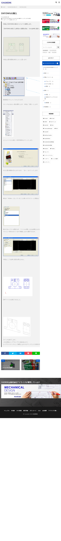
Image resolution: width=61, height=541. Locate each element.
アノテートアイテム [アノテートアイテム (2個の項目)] (48, 155)
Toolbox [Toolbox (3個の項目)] (53, 148)
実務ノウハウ (48, 77)
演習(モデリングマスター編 (51, 97)
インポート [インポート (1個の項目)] (46, 158)
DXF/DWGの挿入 (22, 7)
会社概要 (44, 410)
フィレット (45, 52)
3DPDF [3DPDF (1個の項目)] (45, 121)
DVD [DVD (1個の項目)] (57, 128)
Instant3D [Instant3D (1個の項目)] (46, 131)
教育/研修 (25, 410)
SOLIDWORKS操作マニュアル (19, 18)
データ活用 (9, 19)
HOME (3, 7)
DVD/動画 (19, 410)
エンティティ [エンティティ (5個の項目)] (47, 162)
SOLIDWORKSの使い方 (12, 7)
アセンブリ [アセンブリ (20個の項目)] (46, 152)
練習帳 (48, 102)
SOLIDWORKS (45, 50)
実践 (48, 94)
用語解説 (47, 107)
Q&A (39, 410)
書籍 (46, 90)
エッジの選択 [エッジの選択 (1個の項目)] (55, 158)
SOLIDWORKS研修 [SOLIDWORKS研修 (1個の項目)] (48, 145)
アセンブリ (49, 81)
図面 (48, 86)
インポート (4, 19)
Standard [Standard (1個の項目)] (46, 148)
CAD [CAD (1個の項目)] (52, 125)
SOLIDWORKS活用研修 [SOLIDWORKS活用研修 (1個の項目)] (49, 141)
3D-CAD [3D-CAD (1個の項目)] (52, 118)
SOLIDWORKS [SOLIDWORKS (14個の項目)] (47, 138)
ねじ (49, 52)
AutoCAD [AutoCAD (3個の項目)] (46, 125)
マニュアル (54, 52)
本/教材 (13, 410)
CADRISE (35, 414)
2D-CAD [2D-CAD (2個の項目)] (46, 118)
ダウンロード (33, 410)
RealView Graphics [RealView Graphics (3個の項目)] (48, 135)
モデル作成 (28, 18)
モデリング (14, 19)
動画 (46, 73)
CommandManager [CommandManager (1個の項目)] (48, 128)
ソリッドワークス (53, 50)
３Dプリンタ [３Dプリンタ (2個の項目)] (53, 121)
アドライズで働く (52, 410)
